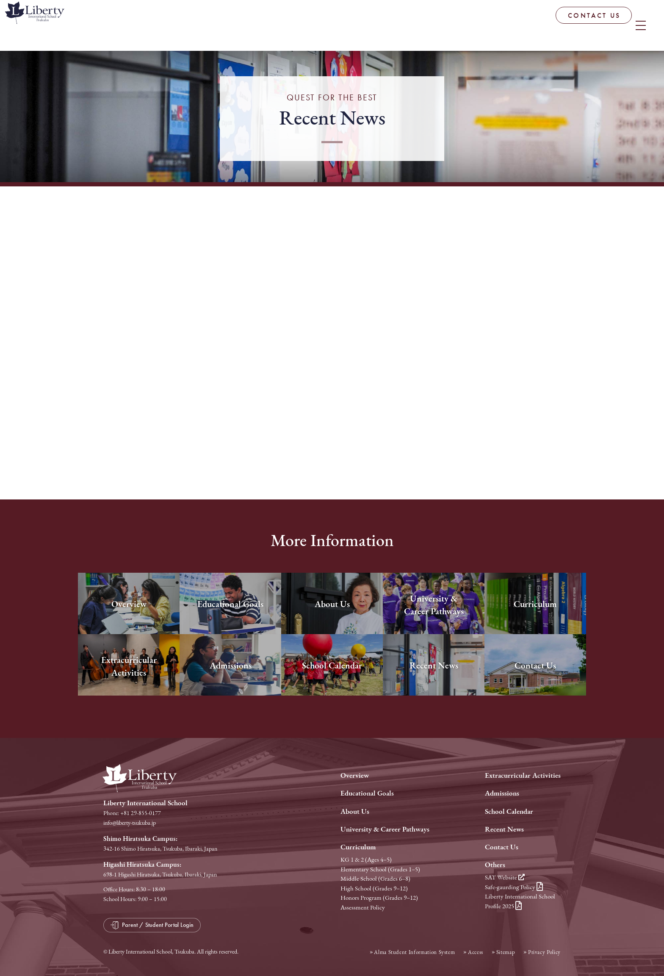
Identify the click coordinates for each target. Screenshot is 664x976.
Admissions (502, 793)
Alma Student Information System (414, 951)
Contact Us (501, 847)
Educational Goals (367, 793)
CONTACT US (534, 26)
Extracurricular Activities (523, 775)
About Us (354, 811)
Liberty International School (72, 27)
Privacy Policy (544, 951)
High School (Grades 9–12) (374, 888)
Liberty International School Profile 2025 (520, 901)
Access (475, 951)
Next (537, 397)
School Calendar (509, 811)
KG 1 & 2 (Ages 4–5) (366, 859)
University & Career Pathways (384, 829)
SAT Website (505, 877)
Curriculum (358, 847)
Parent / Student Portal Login (616, 23)
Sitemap (505, 951)
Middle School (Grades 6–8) (375, 878)
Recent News (504, 829)
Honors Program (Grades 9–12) (379, 897)
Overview (354, 775)
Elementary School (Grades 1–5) (380, 869)
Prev (127, 397)
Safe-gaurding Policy (514, 887)
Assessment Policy (362, 907)
